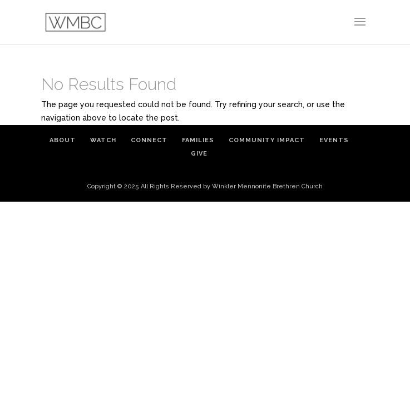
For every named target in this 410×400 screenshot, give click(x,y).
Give (199, 153)
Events (334, 140)
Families (198, 140)
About (63, 140)
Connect (149, 140)
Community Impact (267, 140)
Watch (103, 140)
